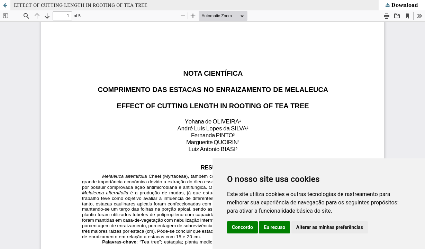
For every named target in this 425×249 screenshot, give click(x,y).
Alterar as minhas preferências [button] (329, 227)
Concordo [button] (242, 227)
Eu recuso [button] (274, 227)
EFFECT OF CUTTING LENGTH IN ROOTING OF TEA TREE (80, 5)
